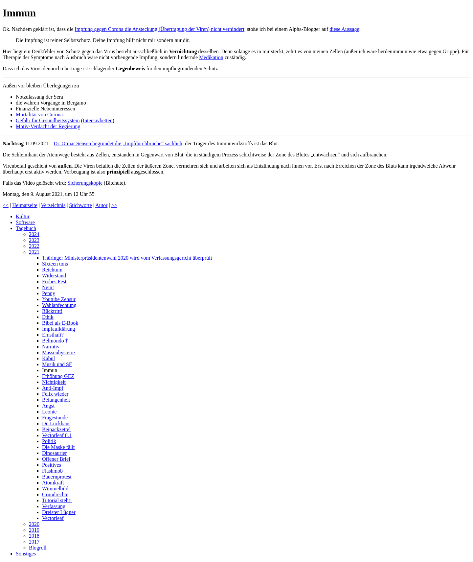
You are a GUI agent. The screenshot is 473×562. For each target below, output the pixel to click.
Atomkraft (53, 482)
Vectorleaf (53, 518)
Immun (49, 370)
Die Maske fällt (58, 447)
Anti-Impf (52, 388)
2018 (34, 536)
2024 (34, 234)
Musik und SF (57, 364)
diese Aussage (344, 29)
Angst (48, 406)
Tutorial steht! (57, 500)
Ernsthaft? (53, 335)
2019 (34, 530)
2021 (34, 252)
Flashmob (52, 471)
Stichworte (80, 205)
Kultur (23, 216)
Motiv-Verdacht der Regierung (48, 126)
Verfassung (53, 506)
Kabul (48, 358)
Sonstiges (26, 553)
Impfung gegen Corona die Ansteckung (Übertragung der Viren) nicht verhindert (159, 29)
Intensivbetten (98, 120)
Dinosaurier (54, 453)
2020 (34, 524)
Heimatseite (24, 205)
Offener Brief (56, 459)
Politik (49, 441)
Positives (51, 465)
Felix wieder (55, 394)
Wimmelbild (55, 488)
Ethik (48, 317)
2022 (34, 246)
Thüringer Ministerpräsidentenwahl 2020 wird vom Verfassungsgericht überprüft (127, 258)
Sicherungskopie (84, 183)
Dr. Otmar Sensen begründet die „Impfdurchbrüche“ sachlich (118, 143)
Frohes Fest (54, 281)
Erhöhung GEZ (58, 376)
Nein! (48, 287)
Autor (101, 205)
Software (25, 222)
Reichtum (52, 269)
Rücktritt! (52, 311)
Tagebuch (26, 228)
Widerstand (54, 275)
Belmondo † (55, 340)
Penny (48, 293)
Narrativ (50, 346)
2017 (34, 542)
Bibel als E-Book (60, 323)
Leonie (49, 411)
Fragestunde (55, 417)
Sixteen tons (55, 264)
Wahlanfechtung (59, 305)
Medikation (211, 57)
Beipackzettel (56, 429)
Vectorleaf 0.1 (57, 435)
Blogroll (37, 547)
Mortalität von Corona (39, 114)
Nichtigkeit (54, 382)
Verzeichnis (53, 205)
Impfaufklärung (58, 329)
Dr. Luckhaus (56, 423)
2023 (34, 240)
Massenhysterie (58, 352)
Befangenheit (56, 400)
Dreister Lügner (59, 512)
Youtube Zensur (59, 299)
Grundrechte (55, 494)
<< (6, 205)
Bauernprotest (57, 477)
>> (114, 205)
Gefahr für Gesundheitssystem (48, 120)
